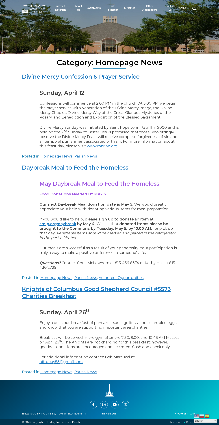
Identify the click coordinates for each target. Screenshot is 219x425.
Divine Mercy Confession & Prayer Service (81, 76)
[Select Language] (205, 421)
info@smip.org (185, 413)
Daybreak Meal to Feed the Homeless (75, 167)
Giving (182, 7)
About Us (78, 8)
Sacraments (94, 7)
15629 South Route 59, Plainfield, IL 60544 (54, 413)
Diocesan (191, 422)
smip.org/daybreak (57, 224)
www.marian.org (102, 146)
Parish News (85, 156)
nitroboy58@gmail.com (61, 361)
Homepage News (56, 156)
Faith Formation (112, 8)
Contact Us (170, 8)
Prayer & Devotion (60, 8)
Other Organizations (149, 8)
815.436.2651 (109, 413)
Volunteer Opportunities (121, 277)
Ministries (129, 7)
